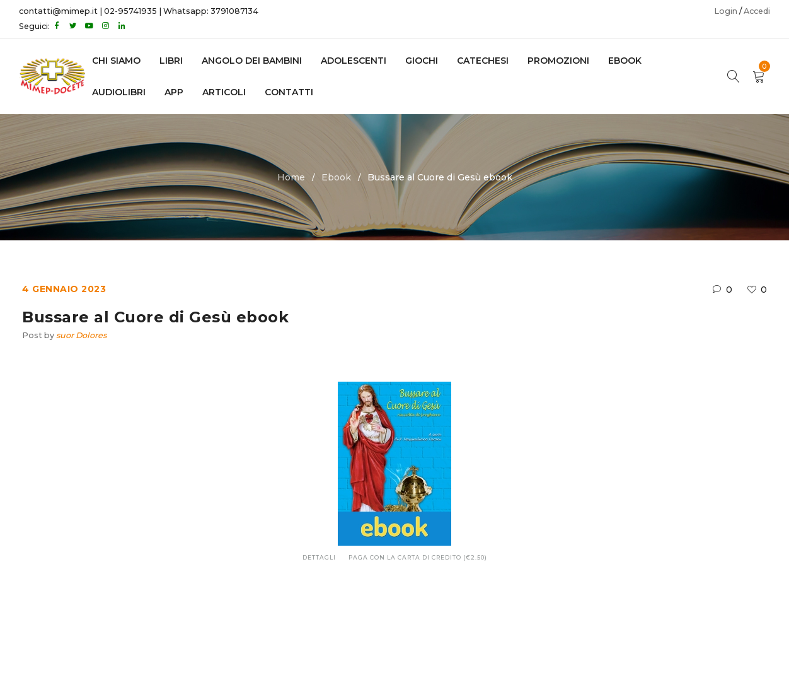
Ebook (336, 177)
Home (291, 177)
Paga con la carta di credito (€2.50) (417, 557)
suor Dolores (81, 335)
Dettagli (319, 557)
